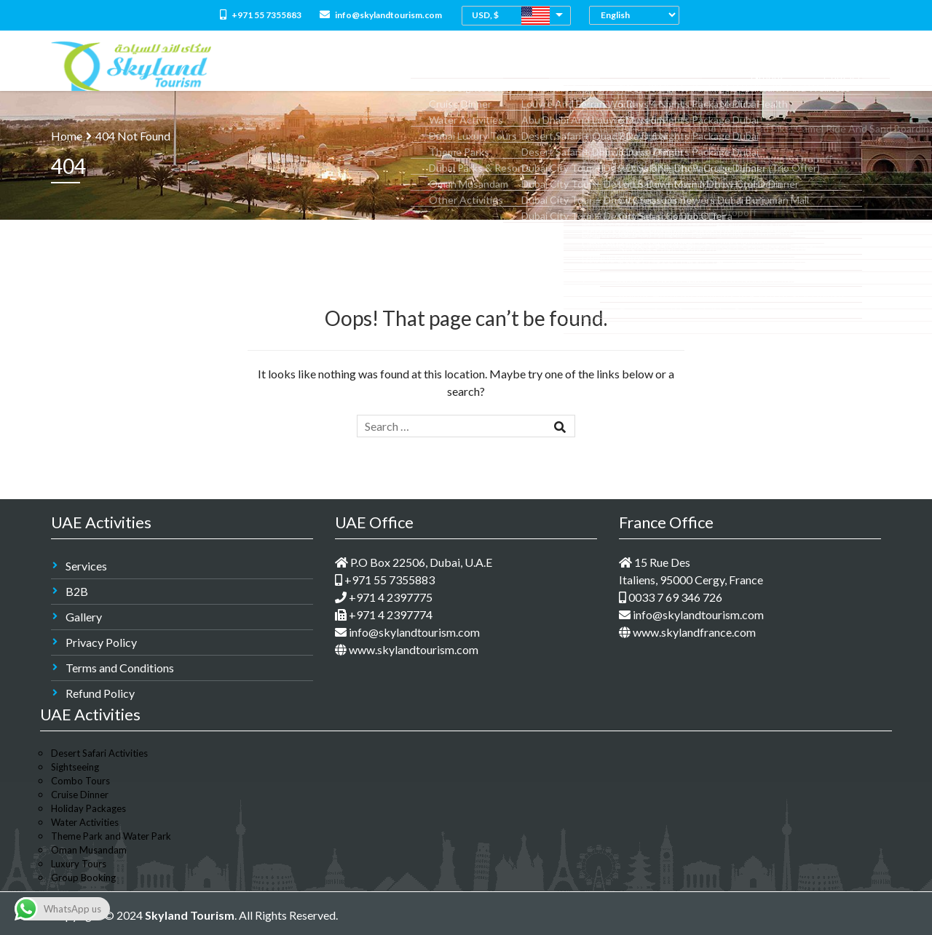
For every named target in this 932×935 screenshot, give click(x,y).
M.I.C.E (750, 66)
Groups (797, 66)
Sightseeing (75, 767)
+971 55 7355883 (260, 14)
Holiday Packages (88, 808)
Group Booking (83, 877)
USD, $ (485, 14)
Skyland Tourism (189, 915)
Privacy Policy (101, 642)
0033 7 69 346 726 (670, 597)
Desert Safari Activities (99, 753)
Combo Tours (507, 66)
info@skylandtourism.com (381, 14)
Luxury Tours (78, 864)
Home (314, 66)
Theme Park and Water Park (111, 836)
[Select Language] (638, 15)
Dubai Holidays (590, 66)
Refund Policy (100, 693)
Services (86, 566)
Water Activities (85, 822)
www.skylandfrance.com (687, 632)
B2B (77, 591)
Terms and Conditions (120, 668)
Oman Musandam (89, 850)
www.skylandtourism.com (406, 649)
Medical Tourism (680, 66)
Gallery (84, 617)
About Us (364, 66)
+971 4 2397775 (384, 597)
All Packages (431, 66)
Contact (852, 66)
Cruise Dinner (79, 794)
